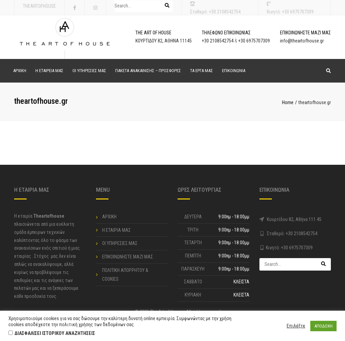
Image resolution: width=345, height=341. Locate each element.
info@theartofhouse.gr (302, 40)
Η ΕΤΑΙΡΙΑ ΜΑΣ (116, 230)
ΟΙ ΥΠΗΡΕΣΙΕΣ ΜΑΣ (89, 70)
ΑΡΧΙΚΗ (19, 70)
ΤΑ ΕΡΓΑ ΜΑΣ (201, 70)
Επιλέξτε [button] (296, 326)
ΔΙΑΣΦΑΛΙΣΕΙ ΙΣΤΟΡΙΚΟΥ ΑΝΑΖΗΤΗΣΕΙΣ (54, 333)
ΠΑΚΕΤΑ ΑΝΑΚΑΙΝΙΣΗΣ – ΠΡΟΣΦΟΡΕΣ (148, 70)
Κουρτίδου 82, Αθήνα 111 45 (294, 219)
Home (287, 102)
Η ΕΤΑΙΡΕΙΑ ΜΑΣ (49, 70)
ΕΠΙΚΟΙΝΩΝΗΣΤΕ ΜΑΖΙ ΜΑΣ (127, 256)
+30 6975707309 (298, 11)
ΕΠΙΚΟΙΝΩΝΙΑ (233, 70)
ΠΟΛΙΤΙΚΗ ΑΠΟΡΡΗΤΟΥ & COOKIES (125, 275)
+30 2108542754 (225, 11)
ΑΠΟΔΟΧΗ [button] (323, 326)
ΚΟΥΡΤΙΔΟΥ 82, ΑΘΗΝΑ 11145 (163, 40)
